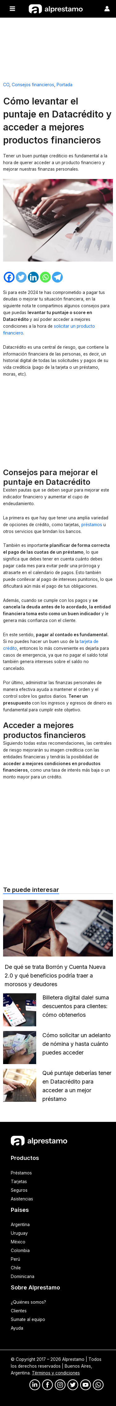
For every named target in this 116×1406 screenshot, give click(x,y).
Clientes (19, 1310)
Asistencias (22, 1198)
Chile (16, 1267)
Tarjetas (19, 1181)
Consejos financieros (33, 84)
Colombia (20, 1250)
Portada (64, 84)
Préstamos (21, 1172)
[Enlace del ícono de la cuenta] (107, 8)
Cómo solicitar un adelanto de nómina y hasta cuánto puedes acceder (76, 1044)
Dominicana (22, 1276)
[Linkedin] (33, 277)
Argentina (20, 1224)
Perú (15, 1259)
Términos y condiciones (56, 1372)
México (18, 1241)
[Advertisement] (58, 47)
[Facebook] (9, 277)
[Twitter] (21, 277)
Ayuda (17, 1328)
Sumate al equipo (28, 1319)
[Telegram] (57, 277)
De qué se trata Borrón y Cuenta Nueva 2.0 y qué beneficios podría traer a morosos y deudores (55, 975)
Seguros (19, 1190)
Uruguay (19, 1233)
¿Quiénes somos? (28, 1302)
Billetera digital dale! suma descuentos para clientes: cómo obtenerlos (75, 1006)
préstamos (92, 524)
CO (6, 84)
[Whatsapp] (45, 277)
